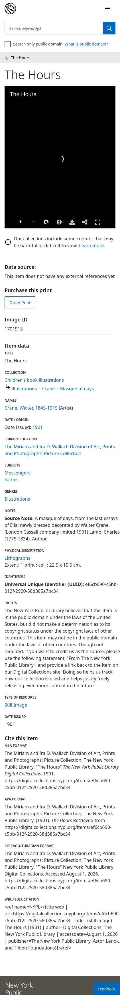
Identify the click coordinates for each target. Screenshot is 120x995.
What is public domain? (86, 44)
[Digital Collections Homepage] (10, 8)
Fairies (12, 479)
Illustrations (17, 499)
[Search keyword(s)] (54, 28)
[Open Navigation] (107, 8)
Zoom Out (23, 222)
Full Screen (87, 222)
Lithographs (17, 558)
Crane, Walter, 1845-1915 (31, 408)
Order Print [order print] (19, 302)
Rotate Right (36, 222)
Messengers (17, 473)
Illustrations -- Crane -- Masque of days (52, 388)
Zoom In (10, 222)
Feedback (106, 989)
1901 (37, 427)
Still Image (16, 705)
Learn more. (92, 245)
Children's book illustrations (34, 380)
